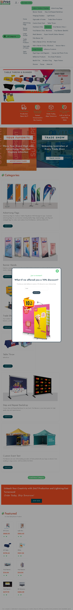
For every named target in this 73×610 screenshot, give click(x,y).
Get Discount (36, 292)
